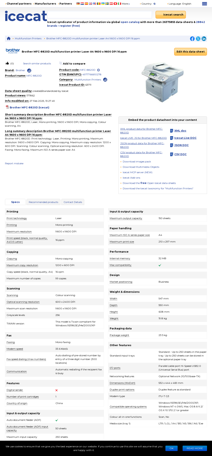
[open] (98, 70)
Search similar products (37, 63)
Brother (20, 70)
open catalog (130, 22)
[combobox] (99, 15)
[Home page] (26, 16)
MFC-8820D (34, 75)
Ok (171, 448)
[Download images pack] (135, 161)
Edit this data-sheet (191, 51)
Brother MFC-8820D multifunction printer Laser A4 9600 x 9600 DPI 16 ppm (93, 38)
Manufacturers (45, 3)
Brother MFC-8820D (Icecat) (29, 107)
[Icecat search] (170, 15)
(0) (12, 63)
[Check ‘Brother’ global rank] (29, 70)
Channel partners (19, 3)
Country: (146, 3)
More (126, 3)
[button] (139, 166)
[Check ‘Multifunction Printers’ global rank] (105, 79)
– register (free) (69, 25)
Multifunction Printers (28, 38)
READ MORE (195, 448)
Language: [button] (174, 3)
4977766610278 (91, 74)
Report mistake (14, 163)
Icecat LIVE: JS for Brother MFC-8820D (143, 137)
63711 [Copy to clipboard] (88, 84)
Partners (65, 3)
